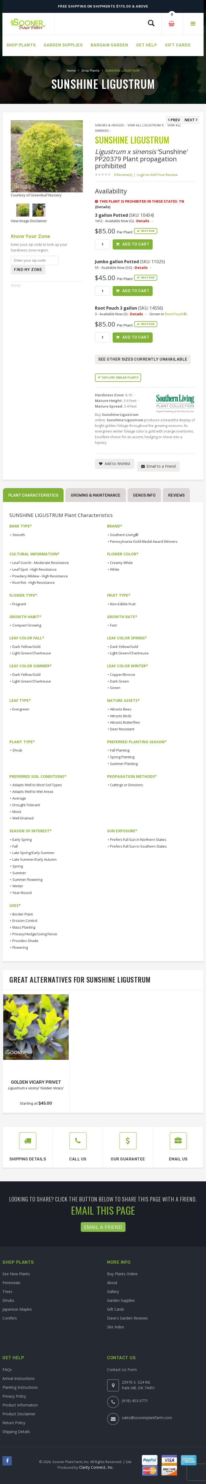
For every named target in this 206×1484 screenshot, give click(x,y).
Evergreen (20, 709)
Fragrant (19, 604)
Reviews (176, 495)
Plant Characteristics (33, 495)
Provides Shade (25, 940)
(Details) (102, 206)
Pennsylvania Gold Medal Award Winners (144, 541)
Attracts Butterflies (125, 722)
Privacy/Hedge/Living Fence (34, 934)
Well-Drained (23, 818)
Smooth (18, 534)
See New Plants (16, 1273)
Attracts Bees (120, 709)
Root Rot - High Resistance (33, 582)
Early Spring (22, 839)
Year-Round (22, 892)
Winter (17, 886)
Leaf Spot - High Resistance (34, 569)
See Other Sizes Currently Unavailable (142, 359)
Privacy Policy (14, 1396)
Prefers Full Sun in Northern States (138, 839)
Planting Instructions (20, 1387)
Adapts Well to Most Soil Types (37, 784)
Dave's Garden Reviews (127, 1318)
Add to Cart (136, 244)
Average (19, 798)
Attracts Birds (120, 715)
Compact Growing (26, 625)
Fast (113, 625)
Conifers (9, 1318)
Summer (19, 872)
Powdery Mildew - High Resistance (40, 576)
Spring (17, 866)
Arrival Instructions (18, 1378)
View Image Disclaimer (29, 220)
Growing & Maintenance (95, 495)
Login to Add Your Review (157, 174)
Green (115, 687)
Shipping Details (16, 1431)
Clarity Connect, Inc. (96, 1467)
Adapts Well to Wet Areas (32, 791)
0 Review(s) (124, 174)
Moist (16, 811)
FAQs (7, 1369)
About (112, 1282)
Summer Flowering (27, 879)
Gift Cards (115, 1309)
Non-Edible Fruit (122, 604)
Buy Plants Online (122, 1273)
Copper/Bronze (122, 674)
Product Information (20, 1405)
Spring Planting (122, 756)
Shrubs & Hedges (109, 125)
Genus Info (144, 495)
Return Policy (13, 1422)
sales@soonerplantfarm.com (147, 1417)
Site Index (115, 1326)
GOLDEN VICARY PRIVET (36, 1082)
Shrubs (8, 1300)
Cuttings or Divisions (126, 784)
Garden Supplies (121, 1300)
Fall (15, 846)
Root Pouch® (176, 314)
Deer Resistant (122, 729)
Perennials (11, 1282)
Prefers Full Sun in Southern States (138, 846)
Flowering (20, 947)
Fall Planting (119, 750)
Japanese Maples (17, 1309)
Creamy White (121, 562)
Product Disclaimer (18, 1413)
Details (142, 220)
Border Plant (22, 914)
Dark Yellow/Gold (26, 646)
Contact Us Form (122, 1369)
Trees (7, 1291)
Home (71, 70)
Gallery (113, 1291)
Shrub (17, 750)
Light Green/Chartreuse (31, 653)
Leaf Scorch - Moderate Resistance (40, 562)
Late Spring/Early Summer (33, 852)
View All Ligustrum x (146, 125)
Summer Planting (124, 763)
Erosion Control (24, 920)
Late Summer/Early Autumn (34, 859)
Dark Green (119, 681)
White (114, 569)
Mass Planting (23, 927)
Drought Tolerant (26, 805)
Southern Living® (124, 534)
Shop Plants (90, 70)
